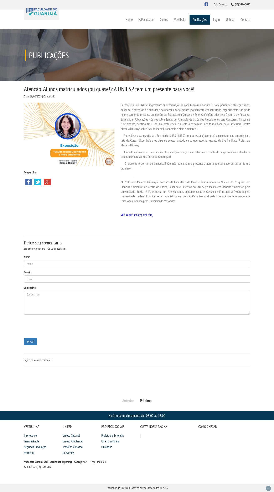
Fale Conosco (220, 4)
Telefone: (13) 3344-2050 (38, 467)
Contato (245, 19)
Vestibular (180, 19)
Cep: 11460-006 (98, 462)
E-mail (27, 272)
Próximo (146, 400)
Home (129, 19)
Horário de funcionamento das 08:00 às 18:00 (137, 415)
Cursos (164, 19)
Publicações (200, 19)
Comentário (30, 288)
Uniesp (230, 19)
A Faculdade (146, 19)
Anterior (128, 400)
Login (216, 19)
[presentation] (55, 326)
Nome (27, 257)
